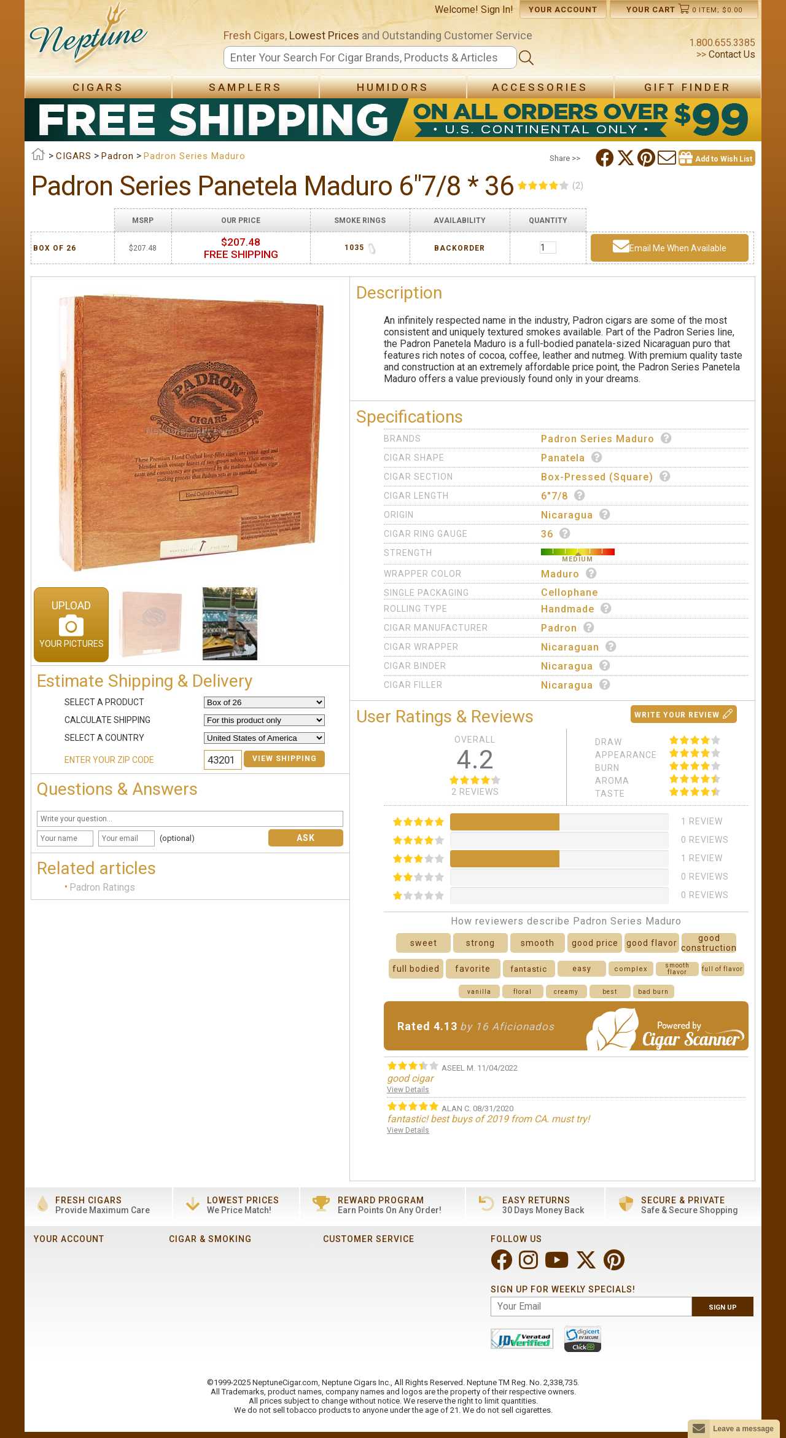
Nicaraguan (579, 647)
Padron (568, 628)
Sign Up (723, 1307)
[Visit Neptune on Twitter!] (587, 1265)
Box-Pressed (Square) (606, 477)
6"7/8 (563, 496)
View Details (408, 1089)
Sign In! (497, 9)
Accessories (540, 87)
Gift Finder (687, 87)
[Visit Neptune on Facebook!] (503, 1265)
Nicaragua (576, 515)
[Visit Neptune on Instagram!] (529, 1265)
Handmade (576, 609)
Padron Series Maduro (606, 438)
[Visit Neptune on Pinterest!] (615, 1265)
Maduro (569, 574)
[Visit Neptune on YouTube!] (558, 1265)
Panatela (572, 457)
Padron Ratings (102, 887)
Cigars (98, 87)
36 (556, 534)
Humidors (393, 87)
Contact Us (730, 54)
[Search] (370, 57)
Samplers (245, 87)
